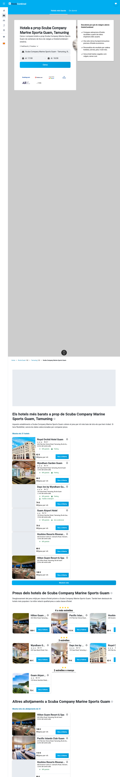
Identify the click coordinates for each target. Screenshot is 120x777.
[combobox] (29, 46)
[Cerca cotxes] (4, 20)
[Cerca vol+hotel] (4, 25)
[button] (3, 3)
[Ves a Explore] (4, 30)
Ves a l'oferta (62, 457)
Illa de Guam (22, 360)
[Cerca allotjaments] (4, 15)
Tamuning (34, 360)
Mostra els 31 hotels (20, 433)
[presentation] (54, 419)
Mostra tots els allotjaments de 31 (26, 709)
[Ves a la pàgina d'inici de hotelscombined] (17, 3)
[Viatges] (4, 36)
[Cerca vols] (4, 10)
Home (13, 360)
